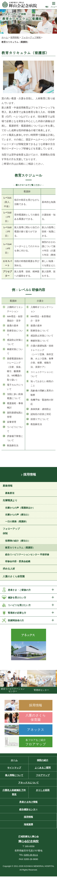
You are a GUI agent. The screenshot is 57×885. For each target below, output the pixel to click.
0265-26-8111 (31, 855)
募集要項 (9, 493)
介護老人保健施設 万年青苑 (14, 792)
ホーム (14, 760)
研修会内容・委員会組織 (17, 561)
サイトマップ (14, 767)
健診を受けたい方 (17, 597)
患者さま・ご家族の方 (19, 590)
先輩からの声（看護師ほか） (20, 507)
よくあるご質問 (43, 767)
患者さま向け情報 (28, 802)
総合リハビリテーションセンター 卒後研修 (27, 554)
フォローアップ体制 (11, 531)
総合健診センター (28, 809)
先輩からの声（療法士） (17, 514)
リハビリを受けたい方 (19, 605)
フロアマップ (43, 775)
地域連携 (28, 824)
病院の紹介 (42, 760)
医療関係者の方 (16, 620)
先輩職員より (10, 500)
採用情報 (29, 474)
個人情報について (14, 775)
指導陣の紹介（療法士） (17, 540)
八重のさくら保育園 (14, 576)
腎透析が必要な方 (17, 612)
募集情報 (7, 485)
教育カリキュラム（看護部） (20, 547)
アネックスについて (28, 782)
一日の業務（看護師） (16, 521)
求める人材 (9, 568)
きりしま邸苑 (43, 790)
